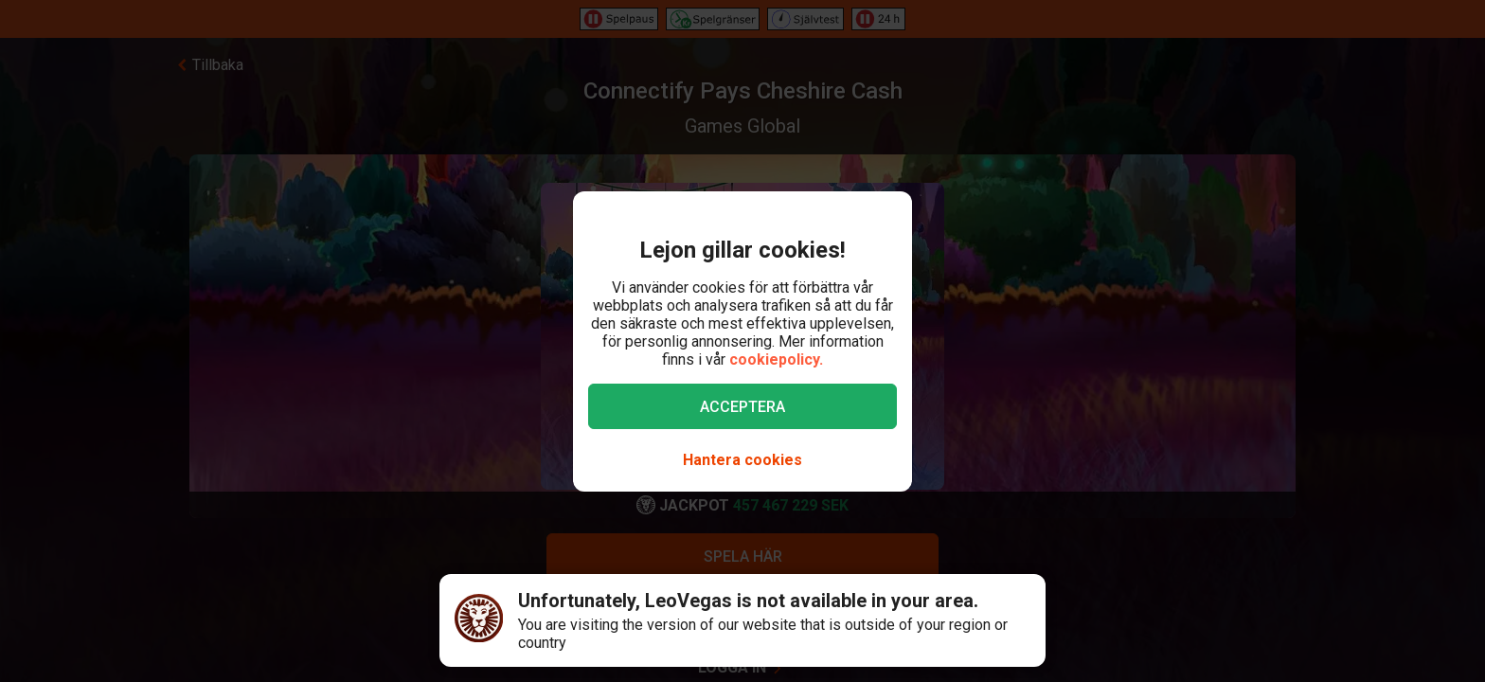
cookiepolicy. (776, 359)
